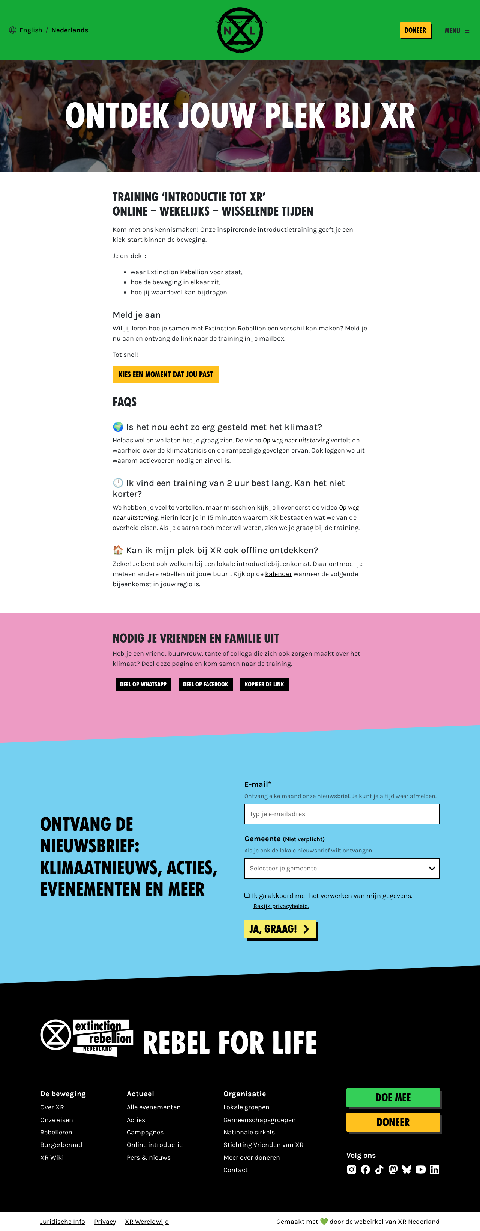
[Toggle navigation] (457, 31)
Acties (136, 1120)
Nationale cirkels (249, 1132)
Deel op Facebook (205, 684)
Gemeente (284, 838)
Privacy (105, 1221)
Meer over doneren (252, 1157)
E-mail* (257, 784)
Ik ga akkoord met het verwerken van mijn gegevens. (332, 896)
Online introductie (155, 1144)
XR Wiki (52, 1157)
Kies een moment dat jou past (165, 374)
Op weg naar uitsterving (296, 440)
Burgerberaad (61, 1144)
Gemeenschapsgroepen (260, 1120)
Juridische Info (62, 1221)
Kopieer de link (264, 684)
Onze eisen (56, 1120)
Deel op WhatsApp (143, 684)
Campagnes (145, 1132)
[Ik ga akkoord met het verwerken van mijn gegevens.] (246, 895)
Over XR (52, 1107)
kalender (278, 574)
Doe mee (393, 1097)
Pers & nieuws (149, 1157)
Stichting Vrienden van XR (264, 1144)
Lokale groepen (247, 1107)
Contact (236, 1170)
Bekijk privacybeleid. (281, 906)
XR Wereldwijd (147, 1221)
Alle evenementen (154, 1107)
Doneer (415, 30)
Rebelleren (56, 1132)
